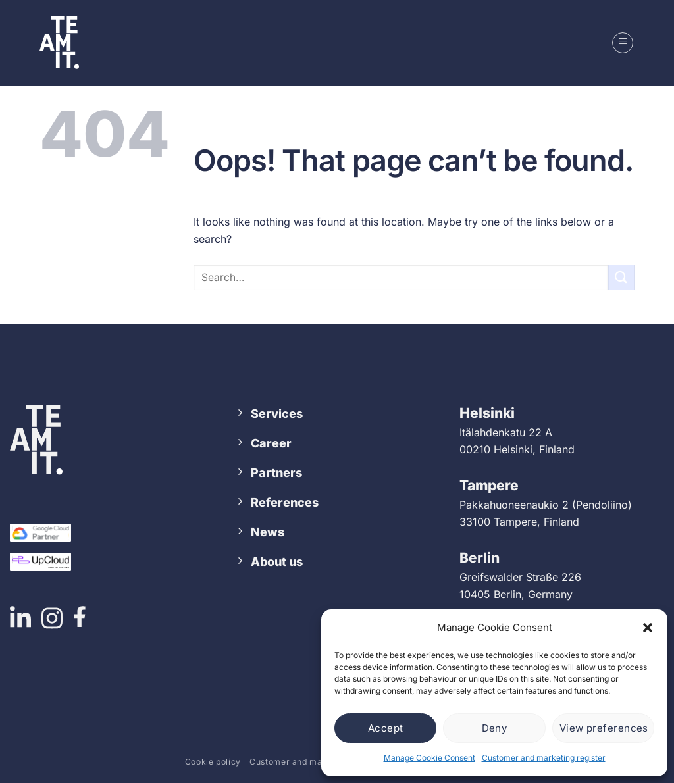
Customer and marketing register (544, 758)
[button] (647, 627)
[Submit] (621, 277)
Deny (494, 728)
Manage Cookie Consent (429, 758)
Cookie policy (213, 762)
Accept (385, 728)
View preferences (603, 728)
